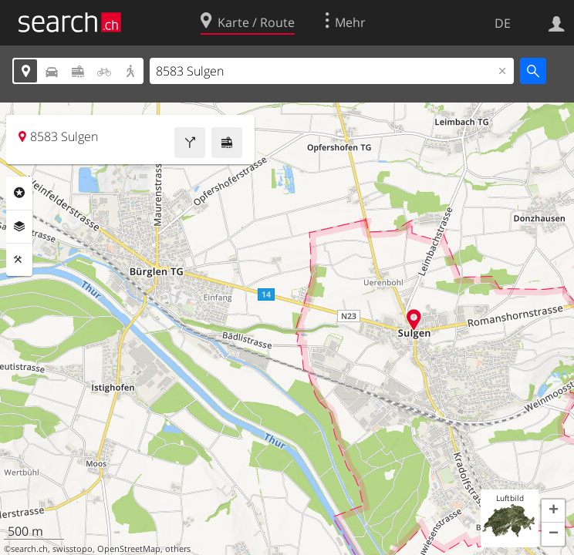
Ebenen (19, 226)
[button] (553, 511)
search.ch (29, 548)
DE (503, 23)
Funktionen (19, 260)
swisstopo (72, 548)
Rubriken (19, 193)
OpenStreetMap (128, 548)
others (178, 548)
